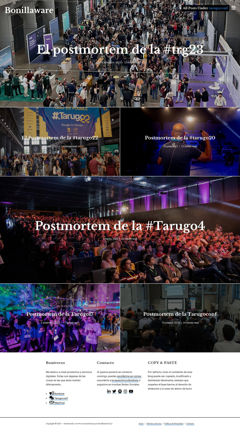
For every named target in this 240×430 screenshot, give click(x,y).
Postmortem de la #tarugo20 (180, 138)
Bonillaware (29, 10)
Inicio (141, 423)
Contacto (190, 423)
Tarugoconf (58, 398)
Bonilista (56, 393)
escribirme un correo (129, 376)
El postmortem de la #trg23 (120, 49)
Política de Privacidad (173, 423)
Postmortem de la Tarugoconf (180, 314)
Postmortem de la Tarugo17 (59, 314)
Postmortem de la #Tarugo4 (120, 226)
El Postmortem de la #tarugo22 (60, 138)
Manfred (57, 402)
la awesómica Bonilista (125, 380)
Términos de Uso (153, 423)
